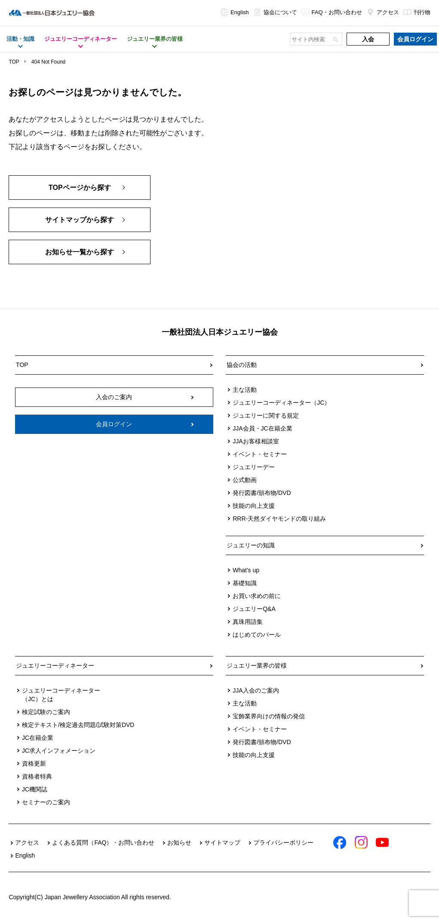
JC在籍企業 (37, 737)
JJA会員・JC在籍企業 (262, 428)
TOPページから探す (80, 187)
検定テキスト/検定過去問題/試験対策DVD (78, 724)
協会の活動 (242, 364)
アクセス (382, 12)
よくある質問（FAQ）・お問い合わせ (103, 842)
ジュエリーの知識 (251, 545)
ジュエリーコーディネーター (55, 665)
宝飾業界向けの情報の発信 (269, 716)
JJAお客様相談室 (256, 441)
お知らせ (179, 842)
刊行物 (416, 12)
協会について (275, 12)
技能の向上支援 (254, 505)
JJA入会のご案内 (256, 690)
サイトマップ (222, 842)
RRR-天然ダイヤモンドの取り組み (279, 518)
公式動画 (245, 479)
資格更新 (34, 763)
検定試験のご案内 (46, 711)
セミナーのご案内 (46, 802)
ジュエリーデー (254, 467)
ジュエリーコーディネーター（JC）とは (61, 694)
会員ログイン (415, 39)
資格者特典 (37, 776)
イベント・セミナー (260, 454)
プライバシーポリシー (283, 842)
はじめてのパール (257, 634)
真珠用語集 (248, 621)
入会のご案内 (114, 397)
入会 (368, 39)
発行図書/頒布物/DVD (262, 492)
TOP (14, 62)
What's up (246, 570)
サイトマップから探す (79, 219)
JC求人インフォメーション (58, 750)
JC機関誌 (34, 789)
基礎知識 (245, 583)
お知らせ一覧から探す (79, 252)
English (234, 12)
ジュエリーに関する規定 (266, 415)
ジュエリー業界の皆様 (257, 665)
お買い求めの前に (257, 595)
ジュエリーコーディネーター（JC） (281, 402)
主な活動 (245, 389)
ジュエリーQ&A (254, 608)
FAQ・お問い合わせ (331, 12)
